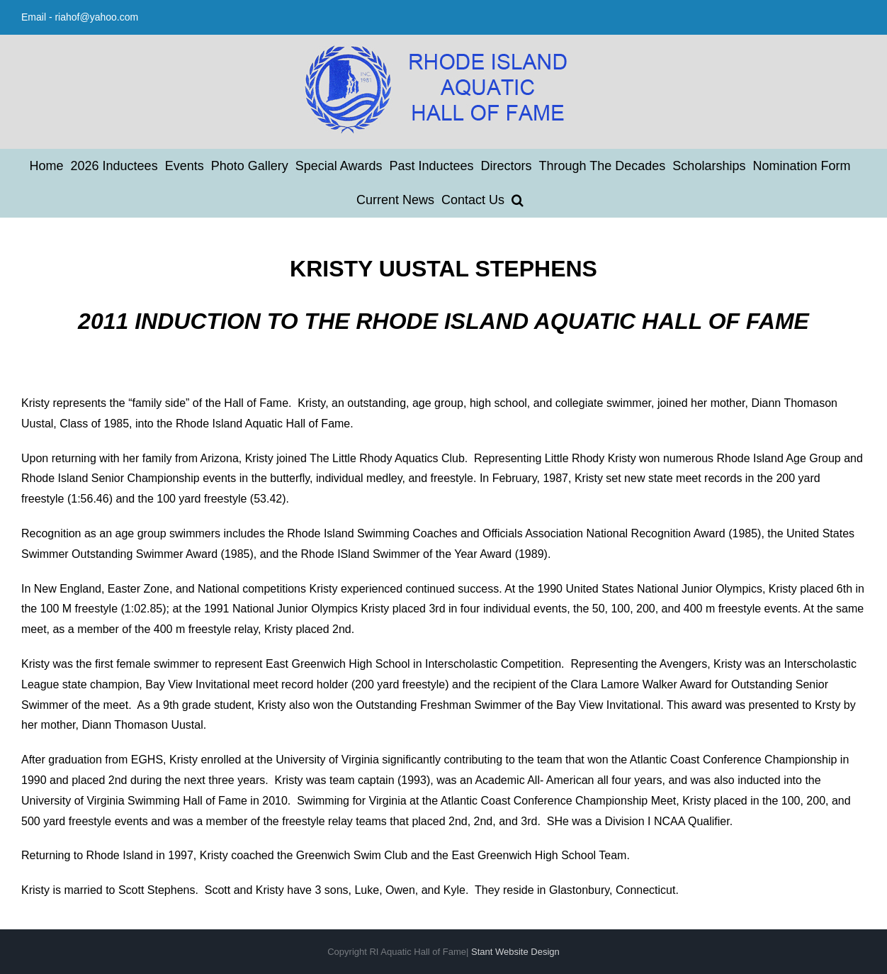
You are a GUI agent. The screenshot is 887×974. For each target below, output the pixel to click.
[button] (518, 200)
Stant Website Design (515, 951)
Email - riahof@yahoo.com (79, 17)
